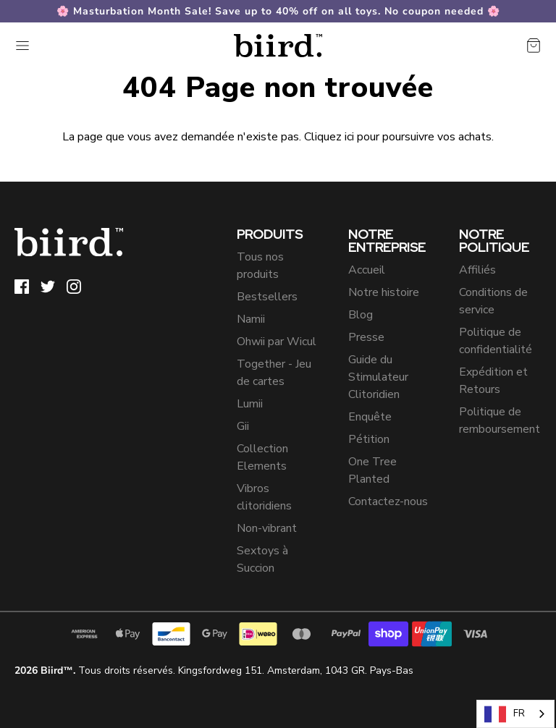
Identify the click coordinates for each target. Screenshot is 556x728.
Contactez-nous (388, 501)
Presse (366, 337)
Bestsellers (267, 297)
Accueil (366, 270)
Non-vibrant (267, 528)
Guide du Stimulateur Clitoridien (378, 377)
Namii (251, 319)
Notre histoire (383, 292)
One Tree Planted (372, 470)
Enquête (370, 417)
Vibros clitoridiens (264, 497)
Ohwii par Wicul (276, 342)
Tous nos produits (260, 265)
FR (504, 714)
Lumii (250, 404)
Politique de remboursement (499, 420)
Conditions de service (493, 301)
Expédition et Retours (493, 380)
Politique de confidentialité (495, 340)
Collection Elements (262, 457)
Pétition (368, 439)
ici (349, 137)
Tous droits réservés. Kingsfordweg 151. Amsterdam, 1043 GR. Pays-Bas (213, 670)
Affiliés (477, 270)
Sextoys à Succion (262, 559)
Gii (243, 426)
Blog (360, 315)
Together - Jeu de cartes (274, 372)
